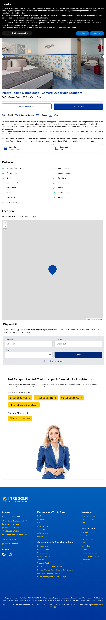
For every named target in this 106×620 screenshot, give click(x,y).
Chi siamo (85, 532)
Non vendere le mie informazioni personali (77, 20)
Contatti (84, 536)
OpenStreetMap (97, 319)
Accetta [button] (97, 33)
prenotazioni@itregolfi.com (24, 405)
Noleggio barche (43, 556)
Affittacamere (42, 533)
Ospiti (8, 350)
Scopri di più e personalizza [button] (17, 33)
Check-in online (87, 539)
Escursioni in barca (88, 519)
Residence (41, 519)
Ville (39, 523)
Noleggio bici (42, 553)
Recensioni (85, 546)
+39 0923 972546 (20, 398)
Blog (83, 523)
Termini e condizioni (89, 553)
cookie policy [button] (19, 13)
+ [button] (5, 223)
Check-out (60, 339)
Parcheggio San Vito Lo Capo (48, 573)
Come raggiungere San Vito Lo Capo (51, 577)
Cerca (78, 354)
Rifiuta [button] (82, 33)
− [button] (5, 226)
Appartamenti (42, 529)
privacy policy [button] (34, 25)
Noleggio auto (42, 546)
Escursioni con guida (89, 516)
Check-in (10, 339)
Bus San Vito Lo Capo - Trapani (49, 566)
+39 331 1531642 (45, 398)
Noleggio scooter (43, 549)
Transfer (40, 560)
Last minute (42, 536)
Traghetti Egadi (43, 563)
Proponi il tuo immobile (90, 556)
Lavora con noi (87, 560)
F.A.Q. (83, 543)
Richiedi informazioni (27, 106)
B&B (39, 516)
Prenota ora (78, 106)
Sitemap (84, 563)
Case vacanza (42, 526)
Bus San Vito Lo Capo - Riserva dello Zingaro (55, 570)
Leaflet (88, 319)
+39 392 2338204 (20, 418)
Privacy (84, 549)
